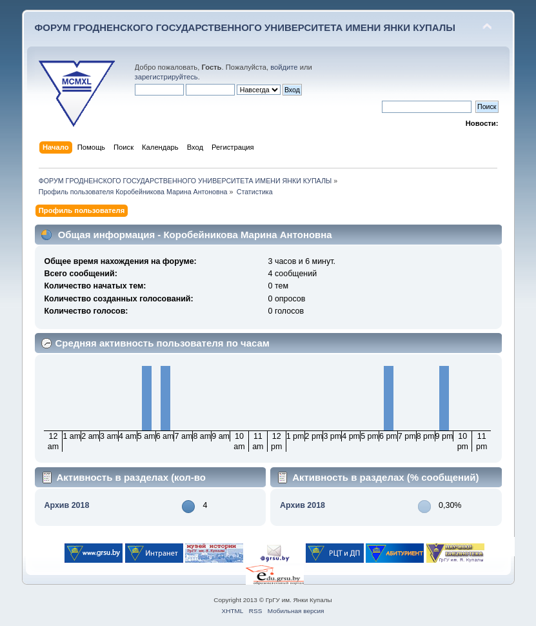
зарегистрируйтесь (166, 77)
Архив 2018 (66, 505)
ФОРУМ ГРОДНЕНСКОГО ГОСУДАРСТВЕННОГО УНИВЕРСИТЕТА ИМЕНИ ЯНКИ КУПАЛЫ (245, 27)
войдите (283, 67)
